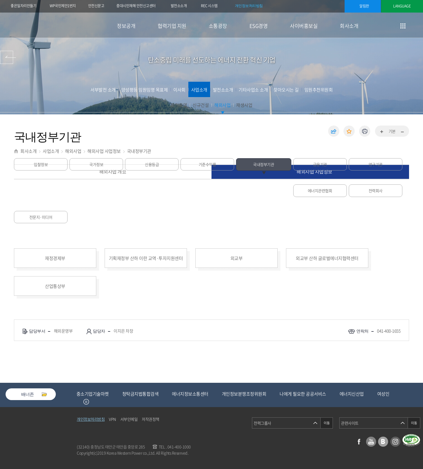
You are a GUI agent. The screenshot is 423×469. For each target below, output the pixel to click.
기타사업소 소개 (253, 89)
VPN (112, 419)
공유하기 (333, 131)
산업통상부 (55, 286)
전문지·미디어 (152, 217)
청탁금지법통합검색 (140, 393)
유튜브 (371, 442)
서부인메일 (129, 419)
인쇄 (364, 131)
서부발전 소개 (103, 89)
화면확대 (382, 132)
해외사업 (222, 105)
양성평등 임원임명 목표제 (144, 89)
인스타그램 (395, 442)
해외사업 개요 (112, 172)
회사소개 (349, 26)
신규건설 (201, 105)
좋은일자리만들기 (23, 5)
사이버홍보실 (304, 26)
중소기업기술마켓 (92, 393)
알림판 (364, 5)
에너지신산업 (352, 393)
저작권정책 (150, 419)
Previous (79, 402)
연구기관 (374, 190)
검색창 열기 (417, 26)
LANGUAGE (402, 5)
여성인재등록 (389, 393)
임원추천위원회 (318, 89)
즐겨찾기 (349, 131)
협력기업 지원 (172, 26)
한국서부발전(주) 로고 (47, 25)
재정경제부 (55, 258)
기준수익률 (207, 190)
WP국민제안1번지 (63, 5)
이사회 (179, 89)
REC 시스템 (213, 6)
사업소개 (199, 89)
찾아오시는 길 (286, 89)
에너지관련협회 (40, 217)
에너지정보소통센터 (190, 393)
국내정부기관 (139, 151)
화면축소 (402, 132)
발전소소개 (179, 5)
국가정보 (96, 190)
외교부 (236, 258)
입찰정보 (41, 190)
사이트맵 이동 (403, 26)
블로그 (383, 442)
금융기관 (318, 190)
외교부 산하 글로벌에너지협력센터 (327, 258)
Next (93, 402)
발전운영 (179, 105)
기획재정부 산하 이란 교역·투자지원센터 (146, 258)
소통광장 (218, 26)
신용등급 (152, 190)
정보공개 (126, 26)
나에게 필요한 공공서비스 (303, 393)
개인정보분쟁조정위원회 (244, 393)
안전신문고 (96, 5)
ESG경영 (258, 26)
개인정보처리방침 (249, 5)
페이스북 (359, 442)
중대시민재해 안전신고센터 (136, 5)
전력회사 (96, 217)
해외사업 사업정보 (104, 151)
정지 (86, 402)
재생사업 (244, 105)
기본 (392, 131)
